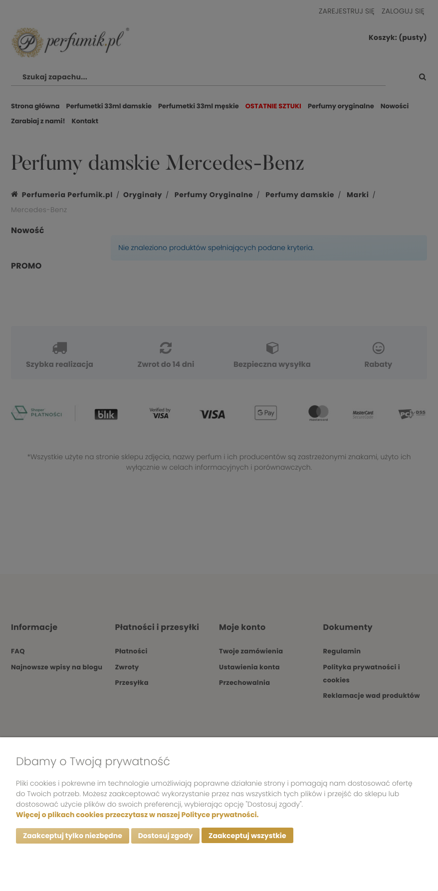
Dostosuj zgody (165, 836)
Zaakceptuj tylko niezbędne (72, 836)
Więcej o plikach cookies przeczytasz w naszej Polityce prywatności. (137, 814)
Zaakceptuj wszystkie (247, 836)
